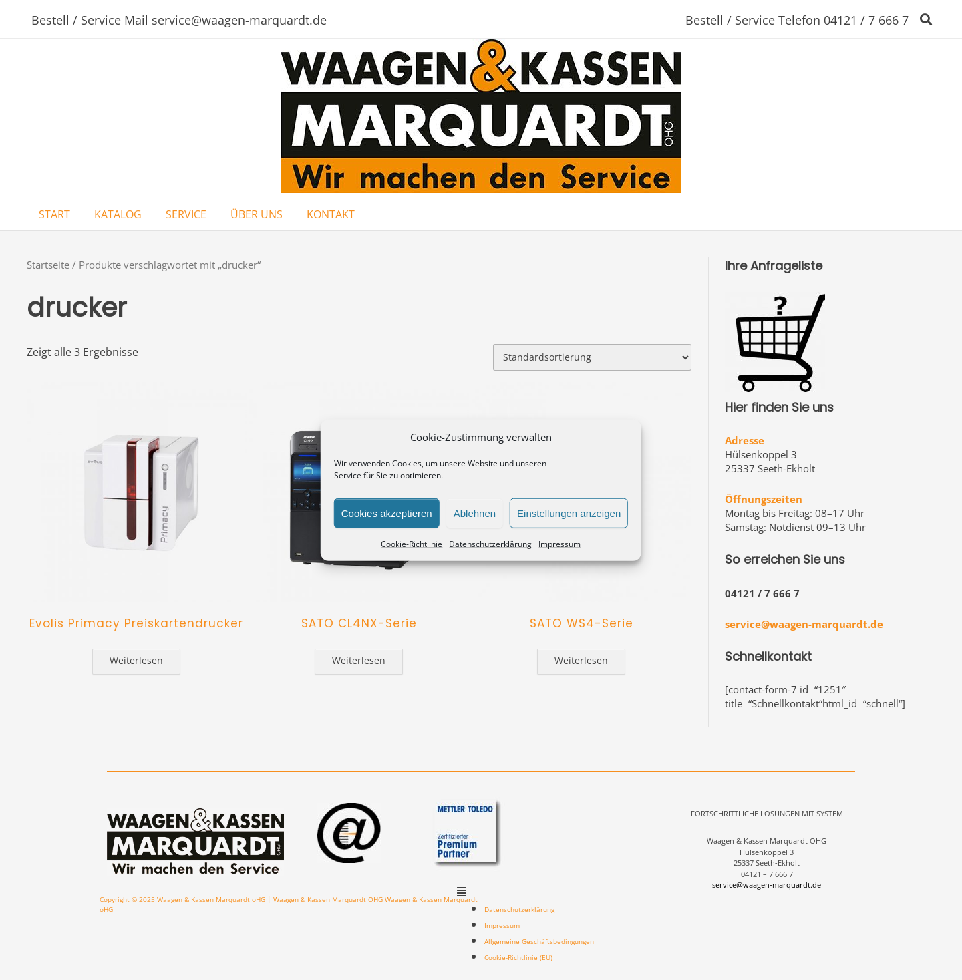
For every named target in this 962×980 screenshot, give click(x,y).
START (54, 214)
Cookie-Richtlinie (411, 544)
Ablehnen (475, 512)
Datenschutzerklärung (490, 544)
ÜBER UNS (256, 214)
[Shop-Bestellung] (592, 357)
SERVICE (186, 214)
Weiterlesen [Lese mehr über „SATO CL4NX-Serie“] (358, 660)
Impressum (559, 544)
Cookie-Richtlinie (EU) (518, 957)
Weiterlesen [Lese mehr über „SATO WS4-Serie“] (581, 660)
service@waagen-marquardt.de (804, 624)
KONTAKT (331, 214)
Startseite (48, 264)
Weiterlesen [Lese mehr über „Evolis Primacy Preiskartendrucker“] (136, 660)
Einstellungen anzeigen (569, 512)
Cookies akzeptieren (386, 512)
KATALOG (118, 214)
